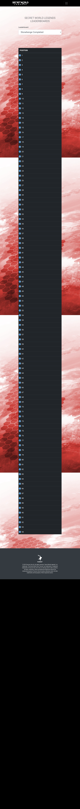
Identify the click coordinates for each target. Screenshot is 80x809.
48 (23, 397)
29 (23, 262)
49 (23, 404)
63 (23, 510)
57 (23, 468)
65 (23, 532)
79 (23, 638)
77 (23, 624)
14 (23, 148)
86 (23, 695)
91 (23, 738)
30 (23, 269)
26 (23, 240)
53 (23, 432)
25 (23, 233)
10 (23, 119)
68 (23, 560)
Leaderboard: (23, 27)
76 (23, 617)
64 (23, 518)
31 (23, 276)
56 (23, 461)
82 (23, 667)
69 (23, 567)
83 (23, 674)
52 (23, 425)
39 (23, 333)
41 (23, 347)
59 (23, 482)
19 (23, 190)
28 (23, 254)
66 (23, 539)
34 (23, 297)
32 (23, 283)
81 (23, 660)
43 (23, 361)
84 (23, 681)
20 (23, 198)
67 (23, 553)
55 (23, 454)
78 (23, 631)
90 (23, 724)
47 (23, 390)
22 (23, 212)
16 (23, 169)
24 (23, 226)
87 (23, 702)
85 (23, 688)
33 (23, 290)
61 (23, 496)
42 (23, 354)
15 (23, 155)
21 (23, 205)
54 (23, 439)
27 (23, 247)
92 (23, 745)
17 (23, 176)
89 (23, 717)
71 (23, 582)
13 (23, 141)
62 (23, 503)
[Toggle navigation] (66, 3)
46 (23, 382)
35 (23, 304)
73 (23, 596)
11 (23, 126)
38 (23, 326)
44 (23, 368)
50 (23, 411)
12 (23, 134)
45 (23, 375)
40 (23, 340)
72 (23, 589)
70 (23, 574)
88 (23, 710)
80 (23, 653)
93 (23, 752)
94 (23, 759)
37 (23, 318)
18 (23, 183)
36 (23, 311)
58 (23, 475)
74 (23, 603)
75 (23, 610)
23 (23, 219)
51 (23, 418)
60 (23, 489)
